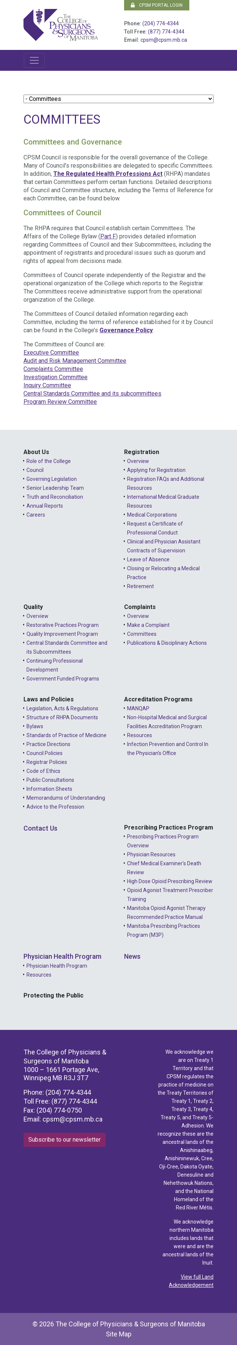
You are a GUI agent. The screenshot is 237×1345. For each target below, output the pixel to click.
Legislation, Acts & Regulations (62, 708)
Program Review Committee (60, 401)
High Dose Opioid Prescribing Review (169, 881)
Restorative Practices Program (62, 625)
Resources (139, 735)
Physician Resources (151, 854)
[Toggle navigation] (34, 60)
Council (35, 470)
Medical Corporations (152, 515)
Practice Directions (48, 744)
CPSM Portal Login (157, 5)
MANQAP (138, 708)
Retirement (140, 586)
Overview (138, 461)
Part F (108, 236)
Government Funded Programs (62, 679)
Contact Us (40, 828)
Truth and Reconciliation (54, 497)
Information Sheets (49, 789)
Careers (35, 515)
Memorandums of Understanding (65, 798)
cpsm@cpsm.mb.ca (163, 40)
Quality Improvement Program (62, 634)
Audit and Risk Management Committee (74, 360)
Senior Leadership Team (55, 488)
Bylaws (34, 726)
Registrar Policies (46, 762)
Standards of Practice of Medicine (66, 735)
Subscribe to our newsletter (64, 1139)
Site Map (119, 1334)
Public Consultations (50, 780)
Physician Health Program (62, 956)
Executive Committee (51, 352)
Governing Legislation (51, 479)
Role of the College (48, 461)
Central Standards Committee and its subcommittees (92, 393)
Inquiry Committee (47, 385)
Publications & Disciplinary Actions (167, 643)
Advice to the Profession (55, 807)
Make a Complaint (148, 625)
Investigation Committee (55, 377)
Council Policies (44, 753)
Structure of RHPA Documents (62, 717)
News (132, 956)
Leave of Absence (148, 559)
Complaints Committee (53, 368)
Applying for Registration (156, 470)
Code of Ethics (43, 771)
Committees (142, 634)
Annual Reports (44, 506)
